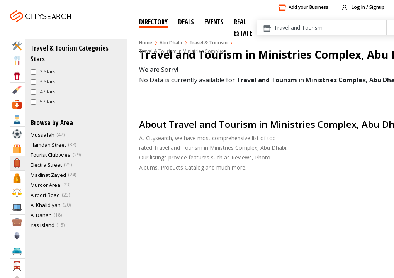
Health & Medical (17, 104)
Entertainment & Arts (17, 75)
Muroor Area (45, 184)
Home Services (17, 46)
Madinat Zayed (48, 174)
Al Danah (41, 215)
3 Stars (47, 81)
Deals (186, 21)
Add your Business (303, 7)
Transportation (17, 266)
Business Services (17, 222)
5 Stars (47, 101)
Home (145, 42)
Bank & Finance (17, 178)
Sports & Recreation (17, 134)
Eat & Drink (17, 60)
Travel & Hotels (17, 163)
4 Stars (47, 91)
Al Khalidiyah (46, 205)
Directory (153, 21)
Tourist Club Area (51, 154)
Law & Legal (17, 192)
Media (17, 236)
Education (17, 119)
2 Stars (47, 71)
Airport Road (45, 195)
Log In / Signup (362, 8)
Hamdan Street (48, 144)
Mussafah (42, 134)
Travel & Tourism (208, 42)
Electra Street (46, 164)
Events (214, 21)
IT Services (17, 207)
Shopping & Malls (17, 148)
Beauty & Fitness (17, 90)
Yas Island (42, 225)
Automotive (17, 251)
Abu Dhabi (171, 42)
